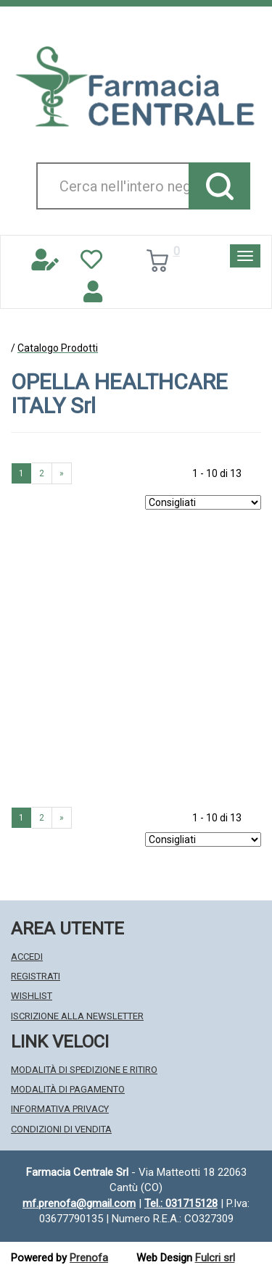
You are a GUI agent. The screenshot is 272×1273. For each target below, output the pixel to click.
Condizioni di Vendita (61, 1129)
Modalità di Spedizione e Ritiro (84, 1069)
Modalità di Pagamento (68, 1089)
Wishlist (31, 995)
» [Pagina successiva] (61, 473)
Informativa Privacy (60, 1108)
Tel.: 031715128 (181, 1203)
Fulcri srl (215, 1257)
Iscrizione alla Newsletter (77, 1016)
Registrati (35, 976)
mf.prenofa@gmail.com (79, 1203)
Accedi (27, 956)
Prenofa (89, 1257)
